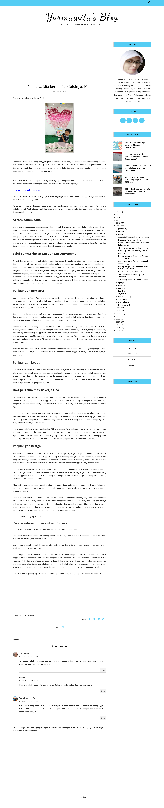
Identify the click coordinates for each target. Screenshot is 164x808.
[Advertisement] (59, 59)
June (120, 288)
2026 (118, 330)
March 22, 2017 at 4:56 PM (28, 657)
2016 (118, 223)
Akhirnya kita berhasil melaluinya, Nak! (133, 248)
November (122, 302)
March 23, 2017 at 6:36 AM (28, 680)
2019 (118, 310)
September (122, 296)
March (120, 234)
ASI (62, 627)
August (121, 294)
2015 (118, 220)
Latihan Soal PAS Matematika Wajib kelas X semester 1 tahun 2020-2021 (138, 168)
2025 (118, 327)
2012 (118, 211)
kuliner (132, 371)
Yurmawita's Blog (82, 17)
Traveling (132, 359)
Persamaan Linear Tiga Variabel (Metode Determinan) (135, 145)
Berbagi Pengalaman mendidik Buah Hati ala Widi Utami (133, 267)
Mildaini (22, 677)
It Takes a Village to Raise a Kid (131, 271)
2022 (118, 319)
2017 (118, 226)
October (121, 299)
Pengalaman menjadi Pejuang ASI (27, 190)
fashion (132, 365)
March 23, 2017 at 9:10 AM (28, 701)
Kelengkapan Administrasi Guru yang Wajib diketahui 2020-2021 (136, 179)
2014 (118, 217)
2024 (118, 325)
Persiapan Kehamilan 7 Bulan (130, 240)
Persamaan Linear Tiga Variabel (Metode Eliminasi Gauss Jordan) (136, 156)
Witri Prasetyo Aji (27, 698)
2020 (118, 313)
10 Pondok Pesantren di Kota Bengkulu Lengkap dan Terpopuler (137, 191)
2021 (118, 316)
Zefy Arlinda (24, 653)
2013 (118, 214)
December (122, 305)
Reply (103, 670)
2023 (118, 322)
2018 (118, 308)
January (121, 228)
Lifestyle (132, 348)
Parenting (132, 354)
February (121, 231)
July (119, 291)
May (120, 285)
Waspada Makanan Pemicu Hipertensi (133, 237)
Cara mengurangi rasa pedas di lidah (133, 279)
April (120, 282)
